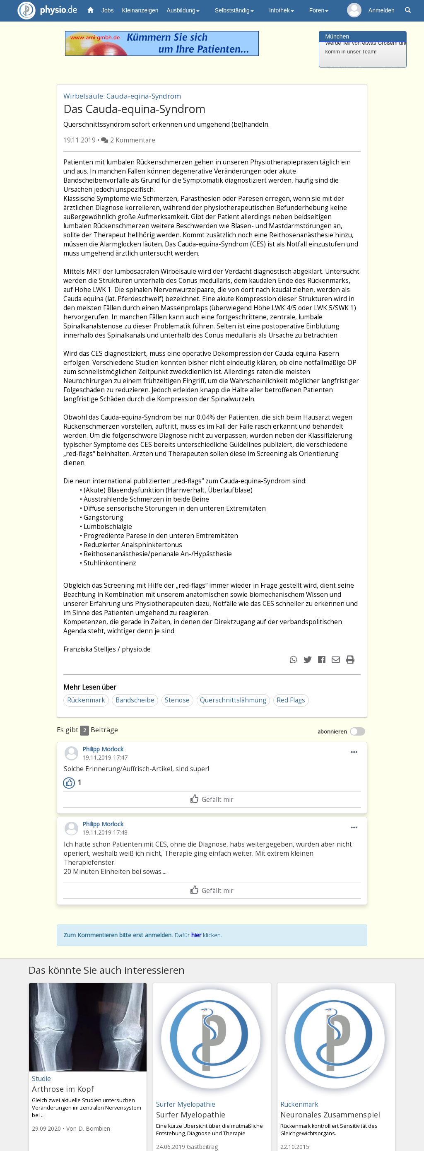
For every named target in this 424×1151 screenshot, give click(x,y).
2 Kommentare (132, 140)
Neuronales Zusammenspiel (330, 1115)
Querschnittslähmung (233, 700)
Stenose (177, 700)
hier (196, 935)
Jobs (107, 10)
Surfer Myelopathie (190, 1115)
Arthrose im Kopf (63, 1089)
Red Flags (291, 700)
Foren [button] (319, 10)
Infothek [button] (281, 10)
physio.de (44, 10)
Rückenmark (86, 700)
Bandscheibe (135, 700)
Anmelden (382, 10)
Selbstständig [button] (234, 10)
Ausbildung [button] (183, 10)
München (337, 36)
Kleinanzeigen (140, 10)
